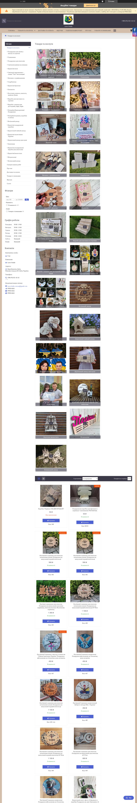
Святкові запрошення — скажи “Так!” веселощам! (16, 73)
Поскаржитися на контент (64, 801)
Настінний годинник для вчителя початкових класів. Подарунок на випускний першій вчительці (116, 379)
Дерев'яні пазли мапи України (15, 135)
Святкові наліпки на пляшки (17, 65)
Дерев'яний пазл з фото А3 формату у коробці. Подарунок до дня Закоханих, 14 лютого (83, 577)
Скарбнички (12, 82)
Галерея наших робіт (74, 30)
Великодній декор (14, 161)
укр (4, 776)
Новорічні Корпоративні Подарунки (16, 111)
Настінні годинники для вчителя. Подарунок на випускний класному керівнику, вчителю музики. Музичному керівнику (83, 429)
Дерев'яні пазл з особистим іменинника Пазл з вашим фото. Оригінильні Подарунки (50, 676)
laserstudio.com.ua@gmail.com (17, 286)
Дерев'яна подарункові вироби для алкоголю (16, 148)
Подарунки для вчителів (16, 61)
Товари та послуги (25, 30)
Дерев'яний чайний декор (17, 131)
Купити (51, 390)
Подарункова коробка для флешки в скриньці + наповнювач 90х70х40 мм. (83, 379)
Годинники (12, 57)
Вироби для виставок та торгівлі (16, 100)
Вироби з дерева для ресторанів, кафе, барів (15, 105)
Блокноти (11, 89)
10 (123, 755)
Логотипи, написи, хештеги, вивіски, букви (17, 94)
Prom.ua (78, 797)
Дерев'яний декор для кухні (17, 140)
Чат (128, 798)
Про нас (88, 30)
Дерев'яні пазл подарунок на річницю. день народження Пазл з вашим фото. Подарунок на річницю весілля (84, 676)
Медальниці (12, 157)
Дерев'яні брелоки (14, 86)
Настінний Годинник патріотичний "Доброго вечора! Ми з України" (51, 528)
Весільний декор (13, 121)
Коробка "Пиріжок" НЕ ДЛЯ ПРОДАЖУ (50, 378)
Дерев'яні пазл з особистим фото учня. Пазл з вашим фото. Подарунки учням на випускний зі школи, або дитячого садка (83, 626)
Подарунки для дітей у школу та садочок (15, 52)
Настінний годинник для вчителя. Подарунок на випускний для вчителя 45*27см (116, 529)
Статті (9, 183)
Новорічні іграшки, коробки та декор (17, 116)
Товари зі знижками (102, 30)
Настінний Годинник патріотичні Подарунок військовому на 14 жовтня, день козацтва (83, 478)
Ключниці (11, 144)
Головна (11, 30)
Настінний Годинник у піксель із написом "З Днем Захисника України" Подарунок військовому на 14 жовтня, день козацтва (50, 479)
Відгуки (60, 30)
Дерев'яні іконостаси (15, 153)
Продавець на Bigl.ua (68, 799)
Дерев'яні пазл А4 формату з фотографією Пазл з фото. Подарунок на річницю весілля (116, 676)
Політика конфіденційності (80, 801)
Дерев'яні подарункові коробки (15, 126)
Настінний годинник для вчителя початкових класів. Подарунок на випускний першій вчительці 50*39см (116, 428)
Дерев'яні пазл (13, 69)
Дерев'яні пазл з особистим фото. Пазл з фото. (116, 576)
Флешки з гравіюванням (16, 78)
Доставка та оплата (46, 30)
